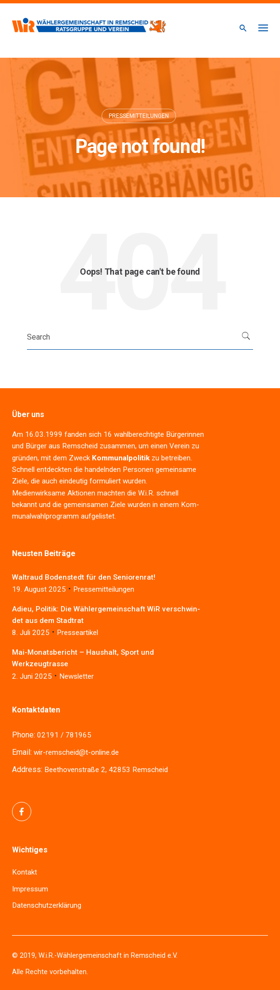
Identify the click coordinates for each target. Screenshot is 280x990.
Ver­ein (179, 446)
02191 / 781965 (64, 735)
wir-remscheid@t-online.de (76, 752)
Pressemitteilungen (139, 116)
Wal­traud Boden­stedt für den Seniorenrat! (83, 577)
